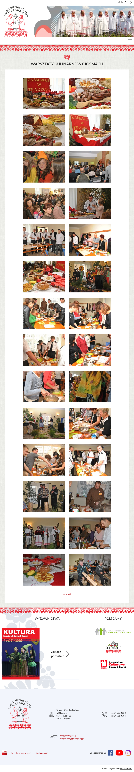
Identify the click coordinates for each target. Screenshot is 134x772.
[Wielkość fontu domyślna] (119, 2)
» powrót (67, 594)
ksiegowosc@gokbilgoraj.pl (72, 738)
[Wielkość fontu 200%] (127, 2)
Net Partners (126, 768)
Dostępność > (42, 753)
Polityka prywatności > (21, 753)
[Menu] (130, 42)
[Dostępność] (131, 2)
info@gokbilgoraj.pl (68, 735)
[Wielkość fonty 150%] (122, 2)
